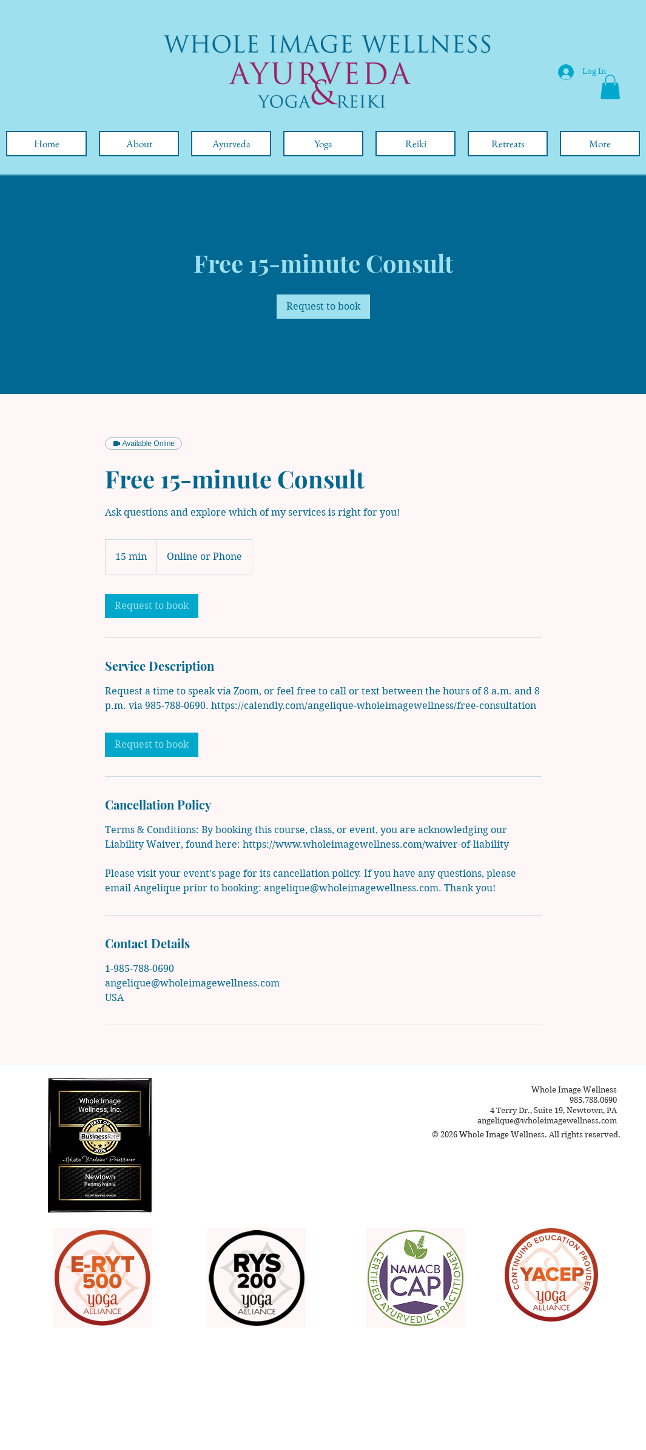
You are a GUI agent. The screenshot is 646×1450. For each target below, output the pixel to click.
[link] (323, 306)
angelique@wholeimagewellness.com (547, 1120)
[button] (610, 87)
